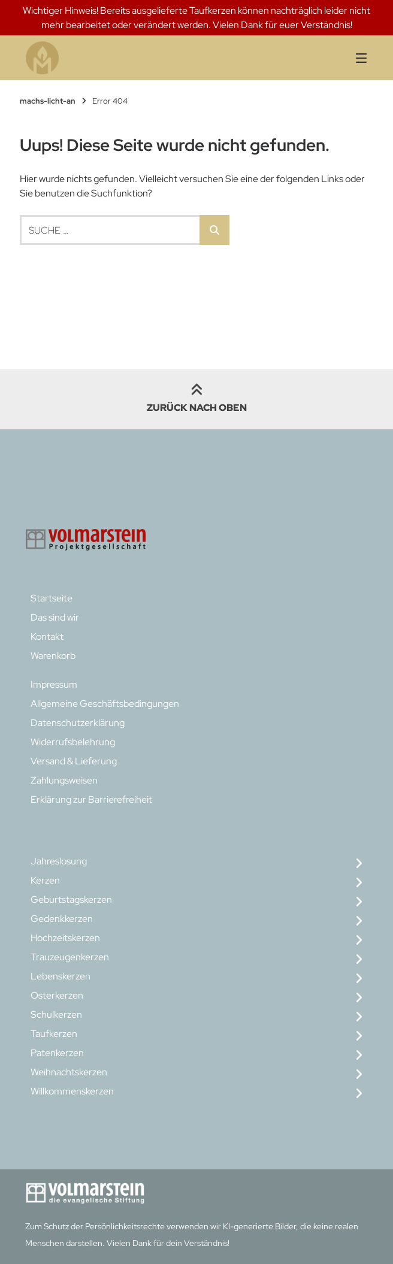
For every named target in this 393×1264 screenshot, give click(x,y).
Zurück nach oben (197, 400)
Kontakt (47, 636)
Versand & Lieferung (74, 761)
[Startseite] (117, 57)
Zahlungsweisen (64, 780)
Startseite (51, 598)
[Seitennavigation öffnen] (346, 57)
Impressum (54, 684)
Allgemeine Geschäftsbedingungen (105, 703)
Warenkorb (53, 655)
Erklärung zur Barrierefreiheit (91, 799)
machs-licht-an (47, 101)
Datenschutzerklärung (78, 722)
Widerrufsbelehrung (73, 742)
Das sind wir (55, 617)
